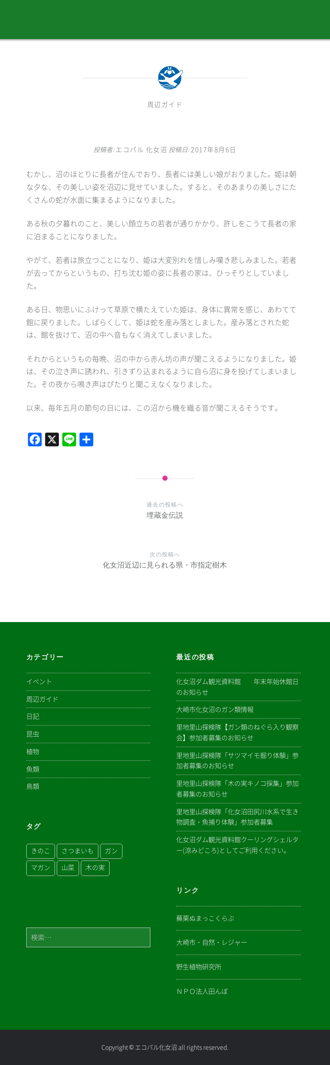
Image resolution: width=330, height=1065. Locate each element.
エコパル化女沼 (156, 1047)
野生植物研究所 (198, 967)
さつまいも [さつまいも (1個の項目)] (77, 851)
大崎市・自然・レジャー (211, 942)
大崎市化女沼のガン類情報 (215, 709)
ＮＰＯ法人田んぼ (202, 991)
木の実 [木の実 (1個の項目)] (95, 867)
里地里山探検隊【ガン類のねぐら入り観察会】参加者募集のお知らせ (237, 732)
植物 (32, 751)
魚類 (32, 769)
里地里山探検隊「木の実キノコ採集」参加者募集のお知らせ (237, 788)
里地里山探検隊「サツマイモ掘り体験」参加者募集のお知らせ (237, 760)
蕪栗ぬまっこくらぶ (205, 918)
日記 (32, 716)
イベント (39, 681)
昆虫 (32, 734)
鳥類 (32, 786)
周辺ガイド (165, 104)
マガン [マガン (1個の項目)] (40, 867)
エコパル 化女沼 (141, 149)
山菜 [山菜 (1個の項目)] (67, 867)
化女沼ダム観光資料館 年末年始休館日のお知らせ (237, 687)
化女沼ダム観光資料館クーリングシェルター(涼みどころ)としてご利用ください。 (237, 845)
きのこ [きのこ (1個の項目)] (40, 851)
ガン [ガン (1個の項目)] (111, 851)
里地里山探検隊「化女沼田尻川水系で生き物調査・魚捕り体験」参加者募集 (237, 817)
